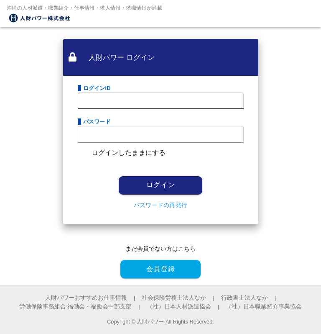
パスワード (97, 121)
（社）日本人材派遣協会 (179, 306)
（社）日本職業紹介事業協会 (264, 306)
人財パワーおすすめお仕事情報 (86, 298)
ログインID (97, 88)
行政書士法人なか (244, 298)
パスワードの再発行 (160, 205)
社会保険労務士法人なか (174, 298)
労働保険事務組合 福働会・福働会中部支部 (75, 306)
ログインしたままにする (129, 152)
